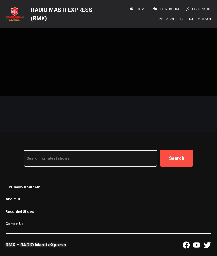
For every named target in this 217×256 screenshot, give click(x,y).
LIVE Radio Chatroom (23, 187)
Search (176, 158)
